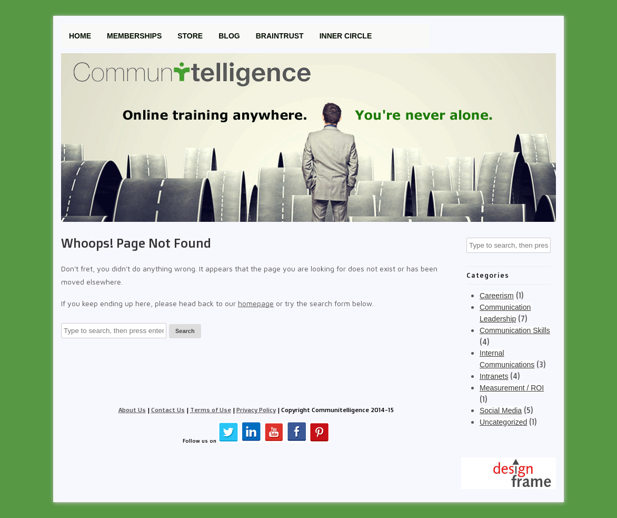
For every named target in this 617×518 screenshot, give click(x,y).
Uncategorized (503, 422)
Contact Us (168, 410)
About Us (132, 410)
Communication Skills (515, 330)
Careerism (497, 295)
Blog (229, 36)
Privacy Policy (256, 410)
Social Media (501, 410)
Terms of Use (210, 410)
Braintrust (280, 36)
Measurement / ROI (512, 388)
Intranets (494, 376)
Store (190, 36)
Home (80, 36)
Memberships (134, 36)
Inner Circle (346, 36)
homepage (256, 303)
